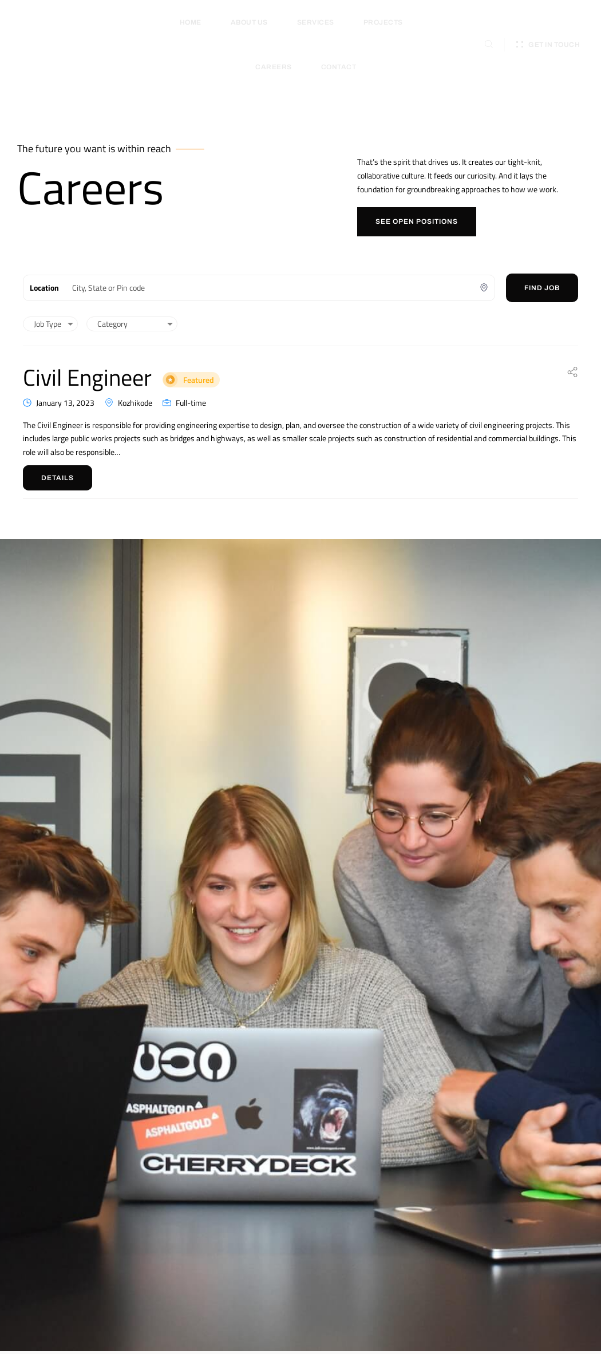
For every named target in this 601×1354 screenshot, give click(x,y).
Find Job (542, 288)
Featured (281, 376)
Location (44, 288)
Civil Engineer (162, 372)
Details (57, 478)
